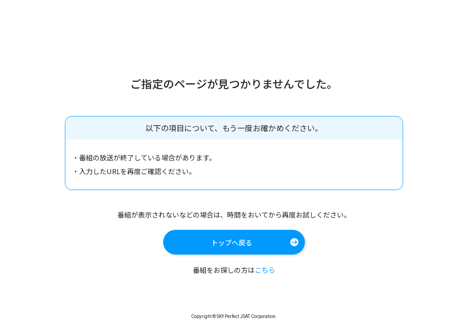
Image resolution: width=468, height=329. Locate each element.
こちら (265, 270)
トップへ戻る (231, 242)
